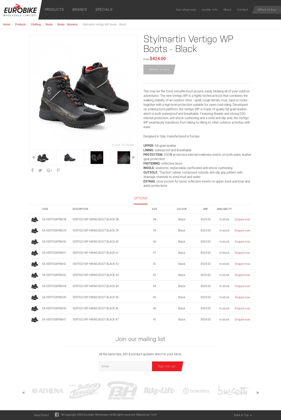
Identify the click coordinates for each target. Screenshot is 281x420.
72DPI (153, 415)
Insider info (210, 9)
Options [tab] (141, 198)
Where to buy (267, 9)
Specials (103, 9)
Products (54, 9)
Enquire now (242, 219)
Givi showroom (186, 9)
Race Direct (41, 415)
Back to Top (243, 415)
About (227, 9)
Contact (242, 9)
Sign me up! (167, 366)
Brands (79, 9)
